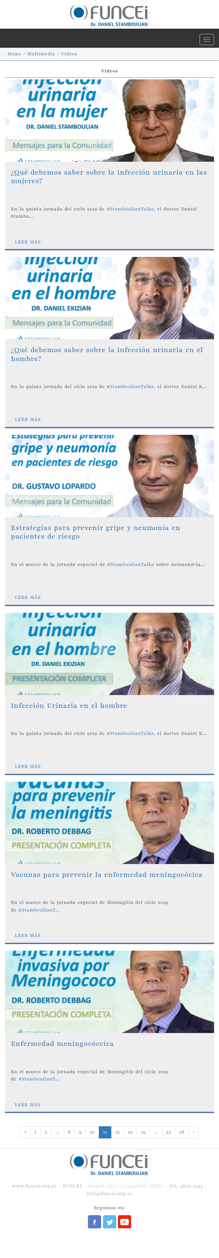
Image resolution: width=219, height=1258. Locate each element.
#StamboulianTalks (130, 209)
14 (143, 1132)
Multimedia (41, 54)
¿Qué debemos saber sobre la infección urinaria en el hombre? (107, 354)
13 (130, 1132)
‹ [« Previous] (25, 1132)
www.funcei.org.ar (34, 1186)
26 (181, 1132)
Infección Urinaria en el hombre (69, 706)
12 (117, 1132)
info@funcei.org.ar (109, 1193)
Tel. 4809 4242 (186, 1186)
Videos (69, 54)
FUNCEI (72, 1186)
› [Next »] (194, 1132)
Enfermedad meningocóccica (62, 1043)
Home (14, 54)
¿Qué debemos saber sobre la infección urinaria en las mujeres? (109, 177)
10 (92, 1132)
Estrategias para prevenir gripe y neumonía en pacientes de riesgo (95, 532)
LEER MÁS (28, 242)
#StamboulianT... (39, 910)
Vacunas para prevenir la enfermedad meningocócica (107, 875)
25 (168, 1132)
